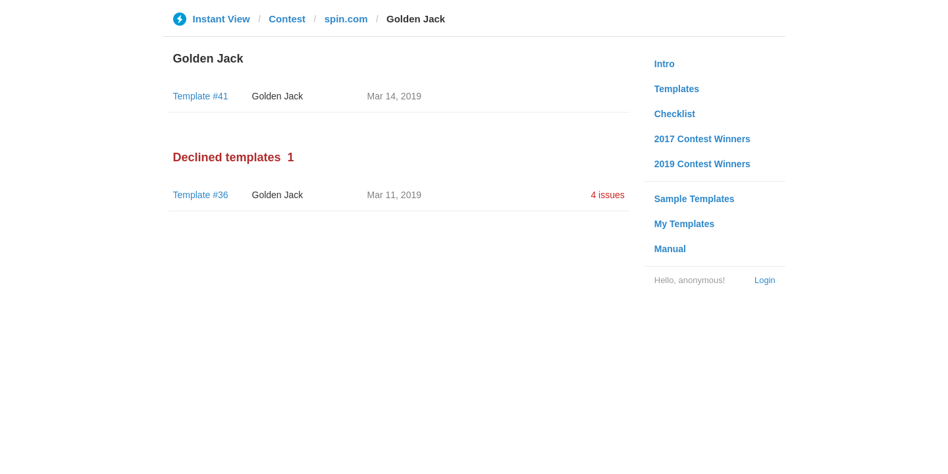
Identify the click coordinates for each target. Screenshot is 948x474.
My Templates (684, 224)
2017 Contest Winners (702, 139)
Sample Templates (694, 199)
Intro (664, 64)
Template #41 (200, 96)
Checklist (674, 114)
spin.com (346, 18)
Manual (670, 249)
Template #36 (200, 195)
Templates (676, 89)
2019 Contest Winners (702, 164)
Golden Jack (277, 96)
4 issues (607, 195)
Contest (287, 18)
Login (765, 280)
